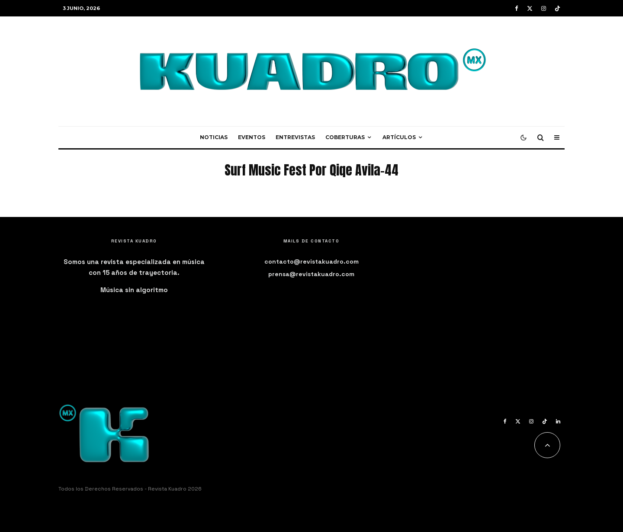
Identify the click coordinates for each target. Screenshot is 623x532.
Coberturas (345, 137)
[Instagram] (543, 8)
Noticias (214, 137)
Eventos (251, 137)
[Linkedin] (558, 421)
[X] (530, 8)
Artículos (399, 137)
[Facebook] (517, 8)
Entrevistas (295, 137)
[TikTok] (557, 8)
